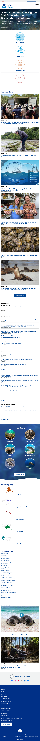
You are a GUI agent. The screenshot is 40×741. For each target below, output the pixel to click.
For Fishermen (4, 696)
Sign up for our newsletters (22, 676)
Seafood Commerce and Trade (9, 592)
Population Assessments (7, 585)
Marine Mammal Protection (8, 580)
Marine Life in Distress (7, 577)
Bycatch (4, 555)
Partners (4, 584)
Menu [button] (37, 4)
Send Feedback (6, 724)
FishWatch (4, 693)
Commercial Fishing (6, 562)
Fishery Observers (6, 570)
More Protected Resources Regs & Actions (10, 337)
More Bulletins (4, 400)
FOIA (12, 736)
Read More (4, 27)
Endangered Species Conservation (10, 567)
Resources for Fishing (7, 590)
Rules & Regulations (6, 698)
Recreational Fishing (6, 587)
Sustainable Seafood (6, 597)
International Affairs (6, 573)
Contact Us (3, 712)
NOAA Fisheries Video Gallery (20, 635)
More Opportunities (5, 419)
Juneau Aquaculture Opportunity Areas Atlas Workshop (13, 348)
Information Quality (17, 736)
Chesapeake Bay (6, 558)
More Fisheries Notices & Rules (7, 335)
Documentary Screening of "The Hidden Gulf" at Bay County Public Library (17, 359)
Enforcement (5, 568)
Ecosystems (4, 565)
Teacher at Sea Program (7, 599)
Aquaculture (5, 553)
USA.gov (3, 737)
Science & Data (5, 710)
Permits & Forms (6, 700)
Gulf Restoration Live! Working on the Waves (11, 343)
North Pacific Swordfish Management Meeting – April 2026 (13, 364)
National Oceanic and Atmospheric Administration (27, 737)
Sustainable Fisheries (7, 595)
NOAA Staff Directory (7, 720)
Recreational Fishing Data (8, 589)
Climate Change (5, 560)
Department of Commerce (11, 737)
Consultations (5, 563)
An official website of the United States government (19, 1)
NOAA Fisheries (4, 688)
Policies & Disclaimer (27, 736)
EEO (8, 736)
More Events (3, 369)
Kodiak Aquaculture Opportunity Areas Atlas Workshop (13, 354)
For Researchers (4, 706)
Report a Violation (6, 717)
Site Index (4, 694)
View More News (20, 295)
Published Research (6, 708)
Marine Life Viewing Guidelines (9, 579)
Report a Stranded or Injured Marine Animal (12, 718)
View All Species (20, 474)
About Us (4, 689)
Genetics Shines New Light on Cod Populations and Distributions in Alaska (19, 15)
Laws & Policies (5, 575)
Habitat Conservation (7, 572)
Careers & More (5, 557)
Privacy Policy (35, 736)
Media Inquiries (5, 715)
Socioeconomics (5, 594)
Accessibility (4, 736)
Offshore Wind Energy (7, 582)
